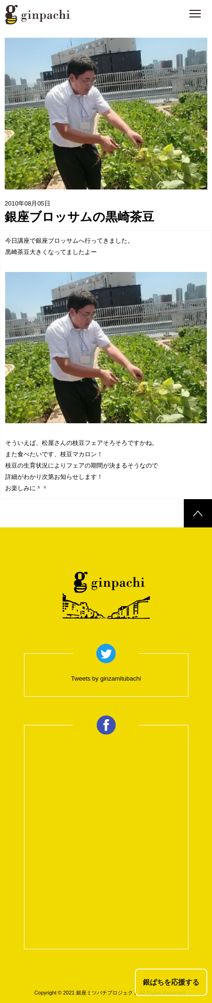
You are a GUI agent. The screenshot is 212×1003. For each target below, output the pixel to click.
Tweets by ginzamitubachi (106, 678)
